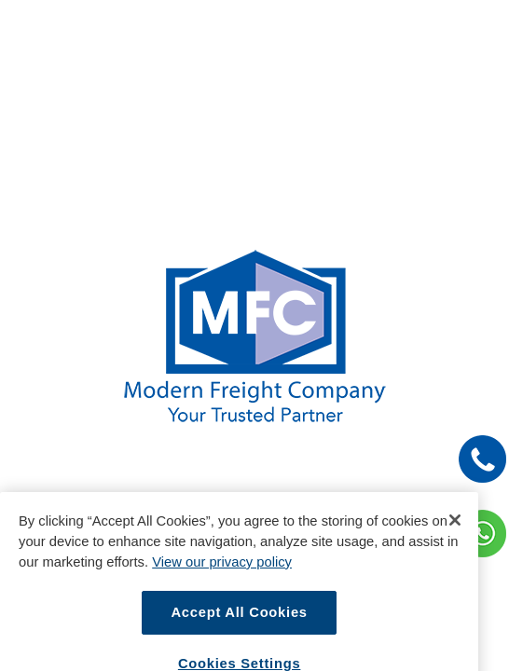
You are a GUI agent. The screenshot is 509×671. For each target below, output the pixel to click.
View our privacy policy (222, 572)
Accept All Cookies (239, 622)
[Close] (454, 530)
